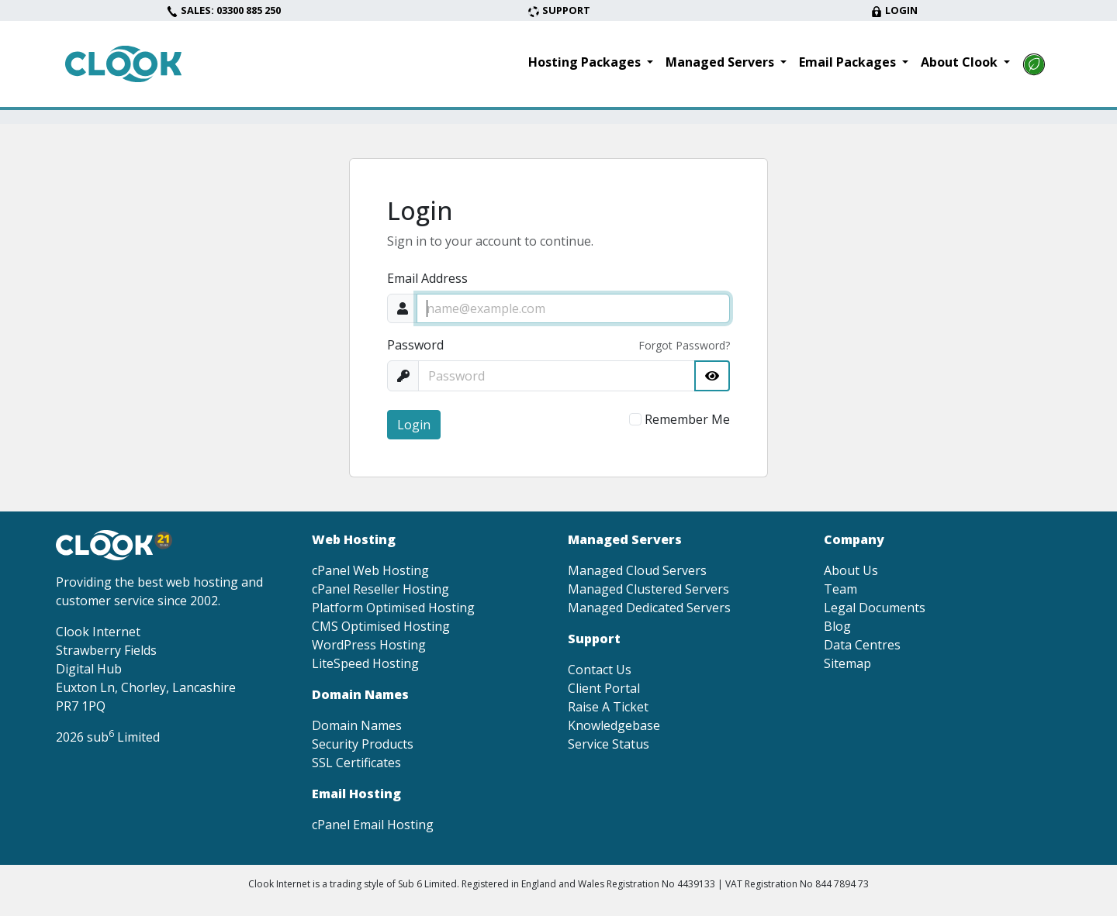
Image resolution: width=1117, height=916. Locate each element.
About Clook (961, 62)
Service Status (608, 743)
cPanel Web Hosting (370, 570)
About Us (851, 570)
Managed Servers (721, 62)
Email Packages (849, 62)
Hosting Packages (586, 62)
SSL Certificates (356, 762)
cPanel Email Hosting (373, 824)
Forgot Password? (684, 345)
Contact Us (599, 669)
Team (840, 588)
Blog (837, 626)
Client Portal (604, 688)
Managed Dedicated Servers (649, 607)
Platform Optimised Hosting (393, 607)
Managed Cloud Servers (637, 570)
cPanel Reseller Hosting (380, 588)
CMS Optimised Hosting (381, 626)
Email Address (427, 278)
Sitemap (847, 663)
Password (415, 344)
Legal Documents (874, 607)
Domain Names (357, 725)
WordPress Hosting (369, 644)
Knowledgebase (614, 725)
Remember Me (687, 419)
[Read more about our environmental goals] (1034, 64)
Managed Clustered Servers (648, 588)
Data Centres (862, 644)
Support (558, 10)
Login (894, 10)
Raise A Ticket (608, 706)
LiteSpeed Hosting (365, 663)
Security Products (362, 743)
